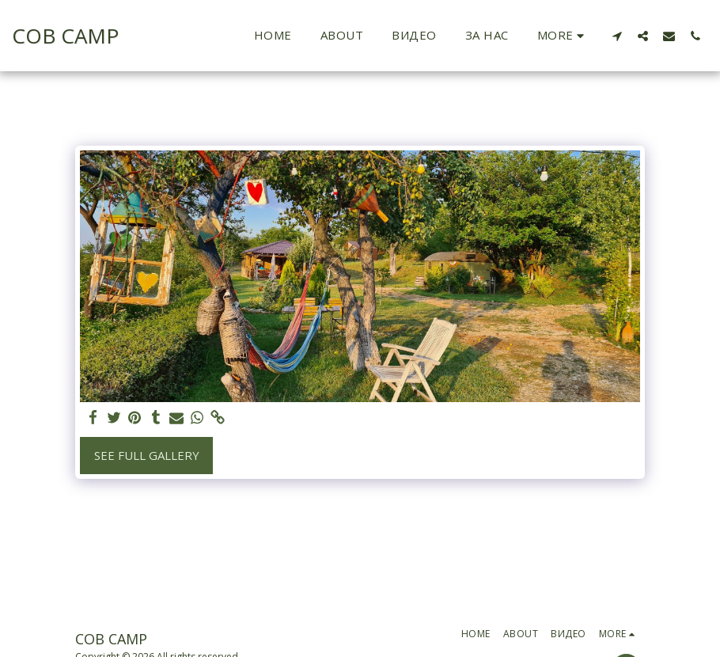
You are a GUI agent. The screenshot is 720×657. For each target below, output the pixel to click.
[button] (616, 35)
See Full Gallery (146, 455)
